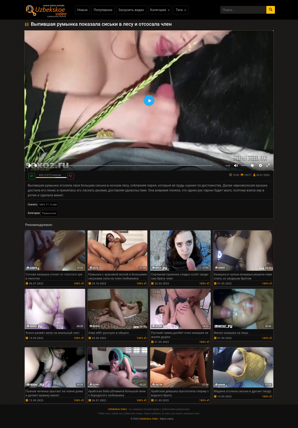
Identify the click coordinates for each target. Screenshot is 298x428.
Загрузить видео (131, 10)
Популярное (103, 10)
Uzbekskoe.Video (117, 409)
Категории (160, 10)
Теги (181, 10)
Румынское (49, 213)
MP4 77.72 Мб (48, 204)
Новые (82, 10)
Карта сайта (166, 418)
